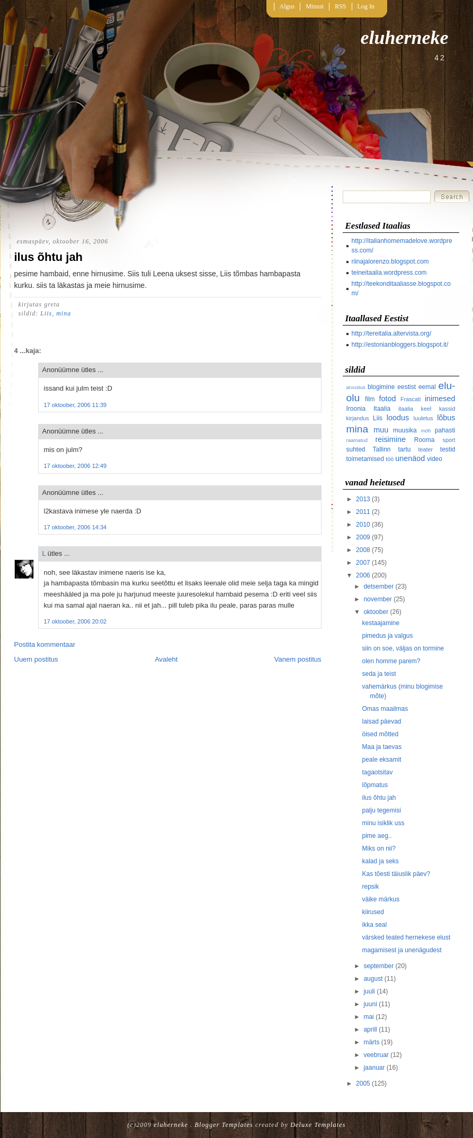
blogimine (381, 387)
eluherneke (405, 37)
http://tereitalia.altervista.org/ (392, 333)
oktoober (375, 612)
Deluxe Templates (317, 1124)
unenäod (410, 458)
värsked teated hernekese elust (406, 937)
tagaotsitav (377, 772)
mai (368, 1016)
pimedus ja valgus (387, 635)
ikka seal (374, 924)
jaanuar (374, 1067)
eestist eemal (416, 387)
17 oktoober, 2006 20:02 (75, 621)
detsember (378, 586)
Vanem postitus (298, 659)
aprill (370, 1029)
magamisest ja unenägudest (401, 950)
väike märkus (380, 899)
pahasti (445, 430)
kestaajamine (380, 623)
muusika (405, 430)
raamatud (357, 440)
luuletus (423, 418)
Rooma (424, 440)
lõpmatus (375, 785)
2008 (363, 550)
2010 (363, 524)
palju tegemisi (381, 810)
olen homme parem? (391, 661)
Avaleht (166, 659)
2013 (363, 499)
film (370, 399)
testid (448, 449)
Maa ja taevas (381, 747)
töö (390, 459)
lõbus (446, 417)
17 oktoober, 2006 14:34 (75, 527)
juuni (370, 1004)
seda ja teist (379, 674)
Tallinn (382, 449)
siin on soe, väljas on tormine (403, 648)
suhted (355, 449)
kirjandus (357, 418)
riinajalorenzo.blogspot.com (390, 261)
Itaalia (381, 408)
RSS (340, 6)
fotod (387, 398)
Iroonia (356, 408)
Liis (46, 313)
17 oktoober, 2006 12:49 (75, 466)
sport (448, 440)
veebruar (375, 1055)
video (434, 459)
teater (425, 449)
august (372, 978)
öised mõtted (380, 734)
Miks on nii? (378, 848)
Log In (366, 6)
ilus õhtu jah (48, 257)
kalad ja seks (380, 861)
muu (380, 430)
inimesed (440, 398)
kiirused (372, 912)
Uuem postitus (36, 659)
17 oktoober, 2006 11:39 (75, 405)
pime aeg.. (376, 835)
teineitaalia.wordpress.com (389, 272)
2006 (363, 575)
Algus (287, 6)
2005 (363, 1083)
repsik (370, 886)
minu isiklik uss (383, 823)
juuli (368, 991)
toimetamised (365, 459)
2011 (363, 512)
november (377, 599)
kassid (447, 408)
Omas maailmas (385, 708)
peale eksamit (381, 759)
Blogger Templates (224, 1124)
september (378, 966)
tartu (404, 449)
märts (371, 1042)
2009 (363, 537)
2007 (363, 562)
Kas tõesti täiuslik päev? (396, 874)
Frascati (410, 399)
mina (63, 313)
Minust (315, 6)
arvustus (355, 387)
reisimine (390, 439)
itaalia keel (415, 408)
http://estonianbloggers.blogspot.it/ (400, 344)
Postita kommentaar (45, 644)
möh (426, 430)
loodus (398, 417)
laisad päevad (381, 721)
